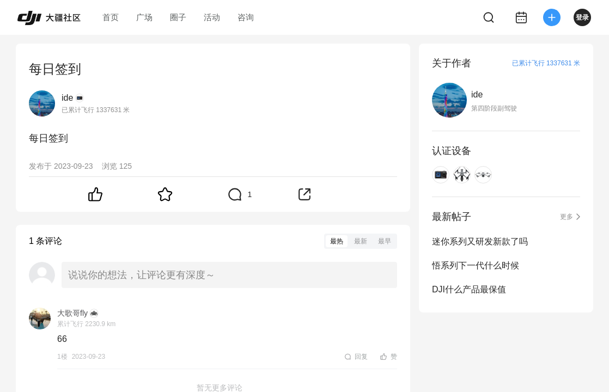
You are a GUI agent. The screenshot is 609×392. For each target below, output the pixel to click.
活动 (212, 17)
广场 (144, 17)
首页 (110, 17)
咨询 (245, 17)
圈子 (178, 17)
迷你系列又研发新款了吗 (480, 241)
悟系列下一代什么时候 (475, 265)
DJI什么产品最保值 (469, 289)
